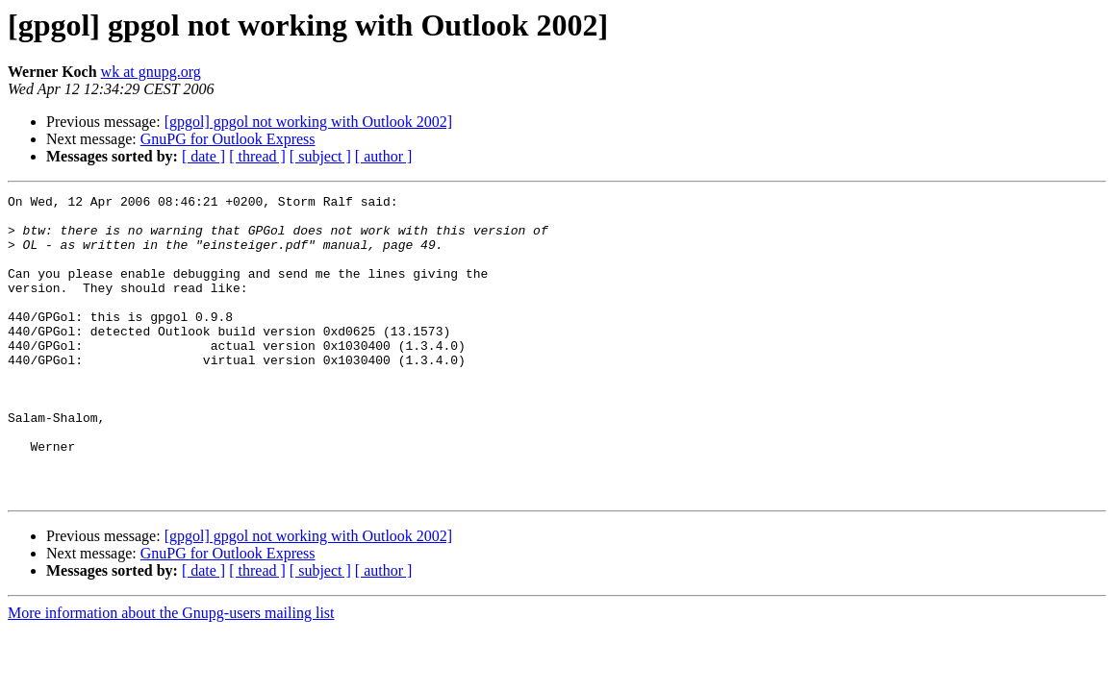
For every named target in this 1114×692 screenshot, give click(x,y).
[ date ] (203, 156)
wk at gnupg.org (151, 71)
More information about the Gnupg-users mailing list (171, 673)
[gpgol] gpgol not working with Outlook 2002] (309, 121)
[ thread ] (257, 156)
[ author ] (384, 156)
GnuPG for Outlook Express (228, 139)
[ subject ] (320, 156)
